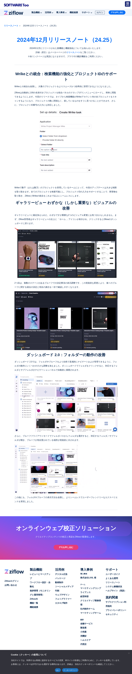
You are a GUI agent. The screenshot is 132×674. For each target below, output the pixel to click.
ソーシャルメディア (64, 586)
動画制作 (59, 582)
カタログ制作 (61, 603)
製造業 (83, 628)
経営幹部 (84, 596)
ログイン (100, 12)
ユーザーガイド (113, 574)
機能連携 (74, 12)
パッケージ (60, 578)
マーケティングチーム (90, 613)
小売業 (83, 632)
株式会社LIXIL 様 (88, 577)
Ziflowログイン (12, 581)
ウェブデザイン (62, 595)
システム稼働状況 (114, 586)
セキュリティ (112, 614)
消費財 (83, 636)
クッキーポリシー (70, 670)
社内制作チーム (87, 609)
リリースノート (11, 25)
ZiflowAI (34, 599)
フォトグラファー (63, 599)
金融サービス (86, 623)
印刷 (57, 590)
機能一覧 (34, 603)
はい (58, 670)
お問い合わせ (11, 585)
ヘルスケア (85, 640)
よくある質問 (112, 578)
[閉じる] (128, 653)
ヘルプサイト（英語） (116, 590)
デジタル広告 (61, 574)
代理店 (83, 644)
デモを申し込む (117, 12)
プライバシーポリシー (116, 610)
